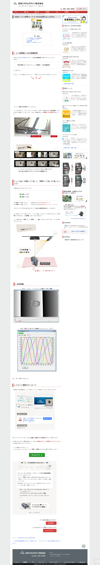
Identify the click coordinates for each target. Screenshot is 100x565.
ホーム (16, 12)
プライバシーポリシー (54, 562)
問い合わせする (37, 455)
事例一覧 (37, 12)
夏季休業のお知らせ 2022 (67, 70)
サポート (77, 12)
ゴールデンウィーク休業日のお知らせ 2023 (71, 29)
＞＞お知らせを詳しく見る (68, 83)
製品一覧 (26, 12)
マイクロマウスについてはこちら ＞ (78, 218)
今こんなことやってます (68, 562)
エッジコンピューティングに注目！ (70, 134)
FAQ (57, 12)
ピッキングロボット (23, 57)
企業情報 (47, 12)
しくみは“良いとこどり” (33, 39)
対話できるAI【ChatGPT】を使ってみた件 (71, 91)
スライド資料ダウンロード (35, 42)
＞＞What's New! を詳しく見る (69, 147)
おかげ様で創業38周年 (67, 43)
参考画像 (30, 41)
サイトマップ (41, 562)
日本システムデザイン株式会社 (78, 231)
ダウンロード (47, 418)
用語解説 (67, 12)
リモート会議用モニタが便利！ (69, 120)
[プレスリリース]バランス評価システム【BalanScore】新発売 (74, 106)
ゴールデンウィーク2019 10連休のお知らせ (50, 541)
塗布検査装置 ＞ (51, 523)
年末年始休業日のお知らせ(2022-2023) (70, 56)
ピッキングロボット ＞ (50, 530)
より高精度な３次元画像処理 (35, 38)
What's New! (21, 537)
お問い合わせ (81, 562)
